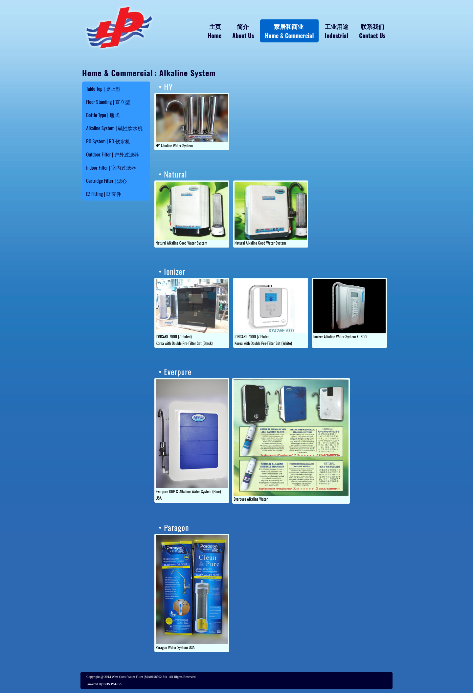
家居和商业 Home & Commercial (289, 31)
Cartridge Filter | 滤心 (106, 180)
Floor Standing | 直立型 (108, 101)
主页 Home (214, 31)
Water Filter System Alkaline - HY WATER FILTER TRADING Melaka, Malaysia (118, 27)
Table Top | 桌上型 (103, 88)
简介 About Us (243, 31)
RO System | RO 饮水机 (108, 141)
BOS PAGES (112, 684)
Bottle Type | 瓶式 (102, 114)
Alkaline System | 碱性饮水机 (114, 127)
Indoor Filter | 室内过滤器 (111, 167)
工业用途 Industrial (336, 31)
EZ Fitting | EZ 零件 (103, 193)
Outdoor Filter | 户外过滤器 (112, 154)
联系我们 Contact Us (372, 31)
